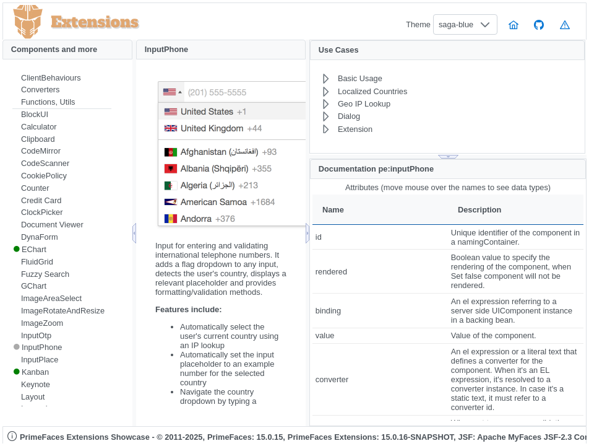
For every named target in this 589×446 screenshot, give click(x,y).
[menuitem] (61, 78)
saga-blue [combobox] (456, 24)
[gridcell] (380, 237)
